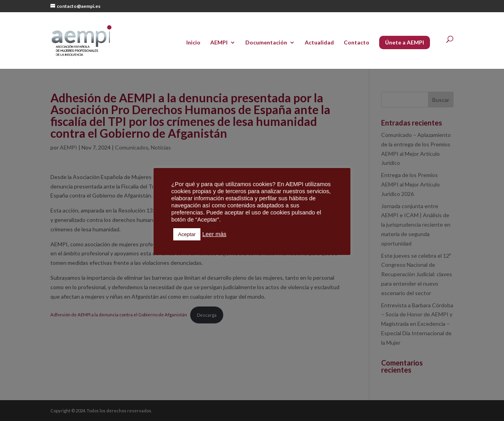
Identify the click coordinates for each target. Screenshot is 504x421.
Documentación (266, 43)
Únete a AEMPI (404, 42)
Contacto (356, 43)
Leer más (214, 234)
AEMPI (219, 43)
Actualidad (319, 43)
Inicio (193, 43)
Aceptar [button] (187, 234)
